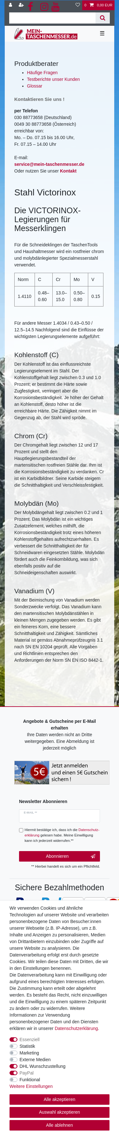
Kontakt (68, 170)
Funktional (30, 1079)
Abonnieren (70, 856)
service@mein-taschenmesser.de (49, 164)
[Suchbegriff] (52, 18)
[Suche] (103, 18)
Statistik (27, 1046)
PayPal (27, 1072)
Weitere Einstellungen (31, 1086)
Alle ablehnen (59, 1125)
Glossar (34, 85)
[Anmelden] (11, 5)
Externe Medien (35, 1059)
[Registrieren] (22, 5)
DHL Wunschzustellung (43, 1066)
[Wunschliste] (77, 5)
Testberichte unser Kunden (53, 79)
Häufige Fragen (42, 72)
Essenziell (30, 1039)
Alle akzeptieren (60, 1099)
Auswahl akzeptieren (59, 1112)
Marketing (29, 1052)
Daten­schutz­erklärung (76, 1028)
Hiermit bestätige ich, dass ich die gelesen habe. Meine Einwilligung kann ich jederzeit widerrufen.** (62, 835)
